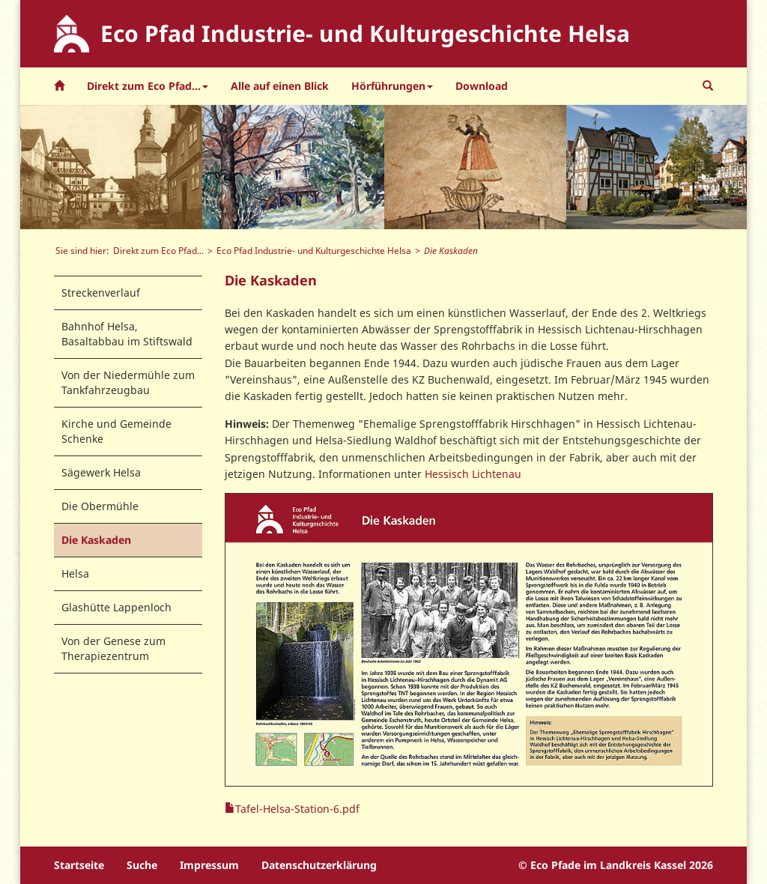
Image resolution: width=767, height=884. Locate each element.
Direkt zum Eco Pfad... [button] (147, 86)
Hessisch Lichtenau (473, 474)
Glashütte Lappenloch (116, 607)
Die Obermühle (100, 506)
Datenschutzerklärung (319, 865)
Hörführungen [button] (392, 86)
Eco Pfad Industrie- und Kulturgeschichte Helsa (313, 250)
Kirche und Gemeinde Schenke (116, 431)
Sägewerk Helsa (101, 472)
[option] (111, 167)
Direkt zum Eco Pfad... (158, 250)
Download (481, 86)
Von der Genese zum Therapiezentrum (113, 648)
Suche (142, 865)
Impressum (209, 865)
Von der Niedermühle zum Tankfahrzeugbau (128, 382)
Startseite (79, 865)
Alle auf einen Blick (280, 86)
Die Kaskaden (96, 540)
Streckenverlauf (100, 292)
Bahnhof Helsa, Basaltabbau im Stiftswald (126, 333)
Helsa (75, 573)
